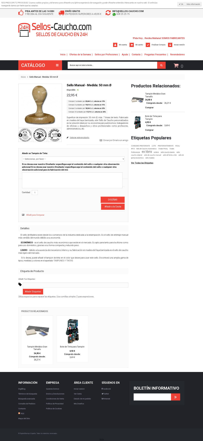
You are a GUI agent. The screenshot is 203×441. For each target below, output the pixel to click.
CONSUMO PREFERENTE (140, 146)
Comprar (149, 107)
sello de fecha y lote (170, 155)
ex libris (147, 151)
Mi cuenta (123, 45)
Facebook (106, 389)
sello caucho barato (168, 152)
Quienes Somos (52, 389)
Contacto (22, 409)
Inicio (23, 77)
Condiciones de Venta (55, 399)
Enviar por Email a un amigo (115, 140)
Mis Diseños (79, 404)
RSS (22, 413)
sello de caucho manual (152, 155)
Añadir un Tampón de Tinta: (35, 153)
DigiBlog (21, 389)
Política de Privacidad (54, 404)
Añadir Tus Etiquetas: (26, 279)
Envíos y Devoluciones (55, 394)
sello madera (149, 158)
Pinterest (106, 399)
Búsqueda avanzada (26, 399)
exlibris (156, 152)
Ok (182, 4)
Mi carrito (139, 45)
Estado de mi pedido (82, 399)
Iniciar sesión (179, 45)
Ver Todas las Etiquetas (142, 163)
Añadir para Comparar (35, 215)
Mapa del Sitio (24, 418)
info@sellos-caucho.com (128, 11)
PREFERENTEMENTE (166, 146)
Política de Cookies (54, 409)
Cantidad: (26, 192)
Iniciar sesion (79, 389)
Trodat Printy (163, 149)
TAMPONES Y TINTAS (63, 260)
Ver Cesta (78, 394)
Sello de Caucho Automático (146, 149)
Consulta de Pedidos (26, 404)
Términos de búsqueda (27, 394)
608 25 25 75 (121, 14)
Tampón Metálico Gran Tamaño (37, 348)
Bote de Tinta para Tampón (72, 347)
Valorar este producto (79, 137)
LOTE (154, 146)
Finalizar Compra (158, 45)
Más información (193, 4)
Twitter (105, 394)
